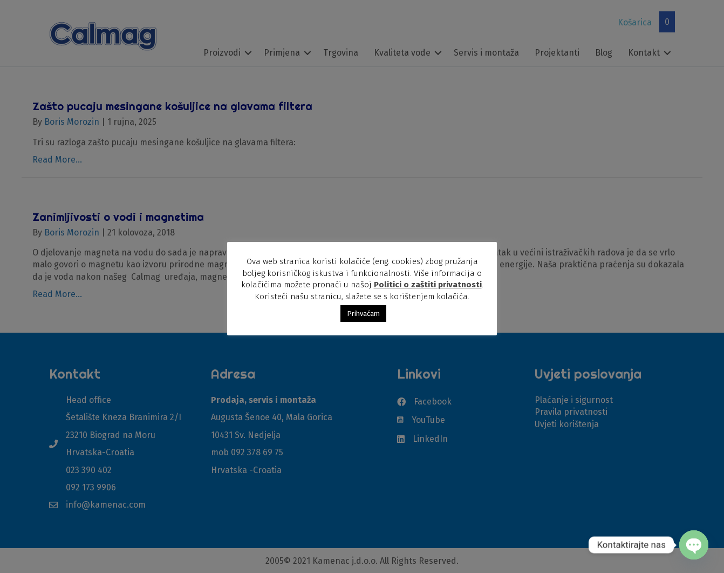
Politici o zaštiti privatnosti (428, 284)
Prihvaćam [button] (363, 313)
